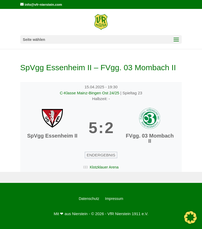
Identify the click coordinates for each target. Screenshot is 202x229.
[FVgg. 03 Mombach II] (150, 128)
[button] (190, 217)
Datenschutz (89, 199)
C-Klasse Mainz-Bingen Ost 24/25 (90, 93)
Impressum (114, 199)
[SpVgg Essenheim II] (52, 128)
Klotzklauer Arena (104, 167)
